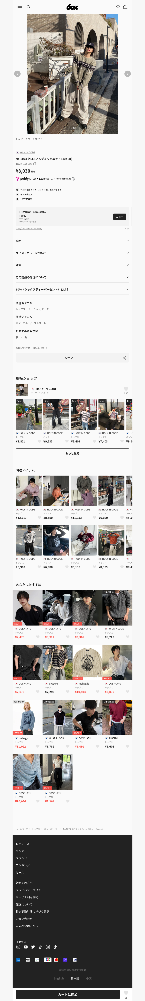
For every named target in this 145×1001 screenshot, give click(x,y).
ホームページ (22, 829)
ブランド (21, 858)
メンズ (20, 851)
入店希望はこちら (27, 926)
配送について (40, 347)
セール (20, 872)
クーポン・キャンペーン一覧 (29, 228)
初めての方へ (24, 883)
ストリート (40, 323)
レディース (22, 844)
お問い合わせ (23, 347)
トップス (20, 309)
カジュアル (22, 323)
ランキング (23, 865)
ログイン (42, 189)
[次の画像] (127, 74)
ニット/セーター (42, 309)
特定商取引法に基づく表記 (32, 911)
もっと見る (72, 453)
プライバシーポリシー (30, 890)
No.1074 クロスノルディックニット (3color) (83, 829)
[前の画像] (17, 74)
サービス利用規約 (27, 897)
